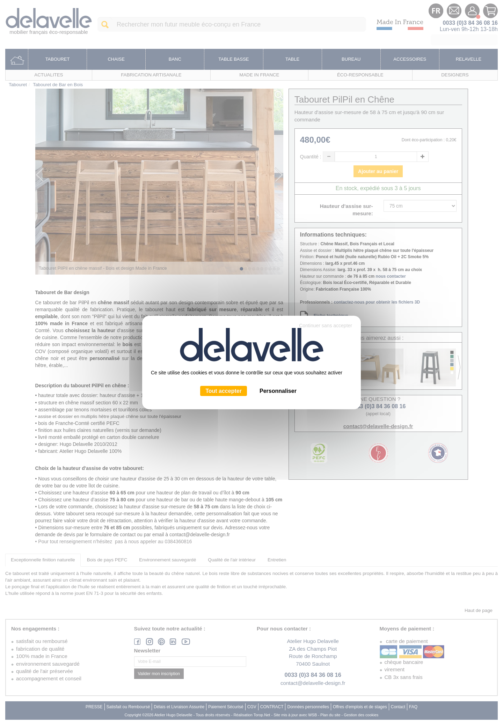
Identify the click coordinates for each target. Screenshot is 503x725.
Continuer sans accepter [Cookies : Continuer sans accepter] (325, 325)
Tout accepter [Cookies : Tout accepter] (223, 391)
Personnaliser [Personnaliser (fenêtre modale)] (278, 391)
